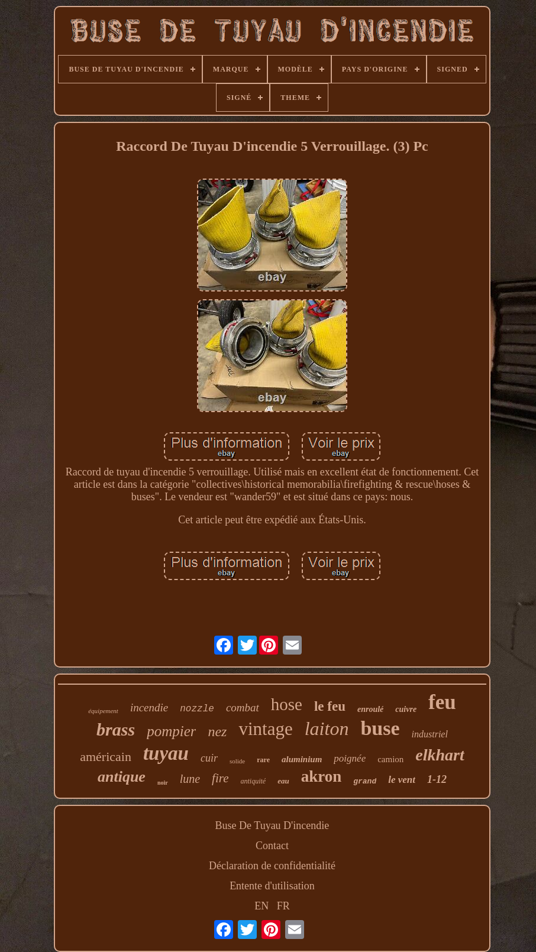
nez (217, 731)
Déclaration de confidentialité (272, 866)
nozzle (197, 709)
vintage (265, 728)
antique (122, 776)
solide (237, 761)
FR (283, 906)
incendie (149, 707)
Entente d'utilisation (272, 886)
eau (283, 780)
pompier (171, 731)
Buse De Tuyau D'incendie (272, 825)
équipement (103, 710)
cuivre (405, 709)
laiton (327, 728)
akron (321, 776)
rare (263, 760)
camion (390, 759)
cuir (209, 758)
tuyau (166, 753)
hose (286, 704)
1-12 (437, 779)
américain (105, 756)
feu (442, 702)
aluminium (302, 759)
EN (261, 906)
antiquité (253, 781)
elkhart (439, 755)
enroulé (370, 709)
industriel (430, 734)
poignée (350, 758)
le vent (401, 779)
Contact (272, 845)
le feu (330, 706)
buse (379, 728)
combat (242, 707)
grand (364, 781)
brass (115, 729)
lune (190, 778)
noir (162, 782)
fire (220, 778)
